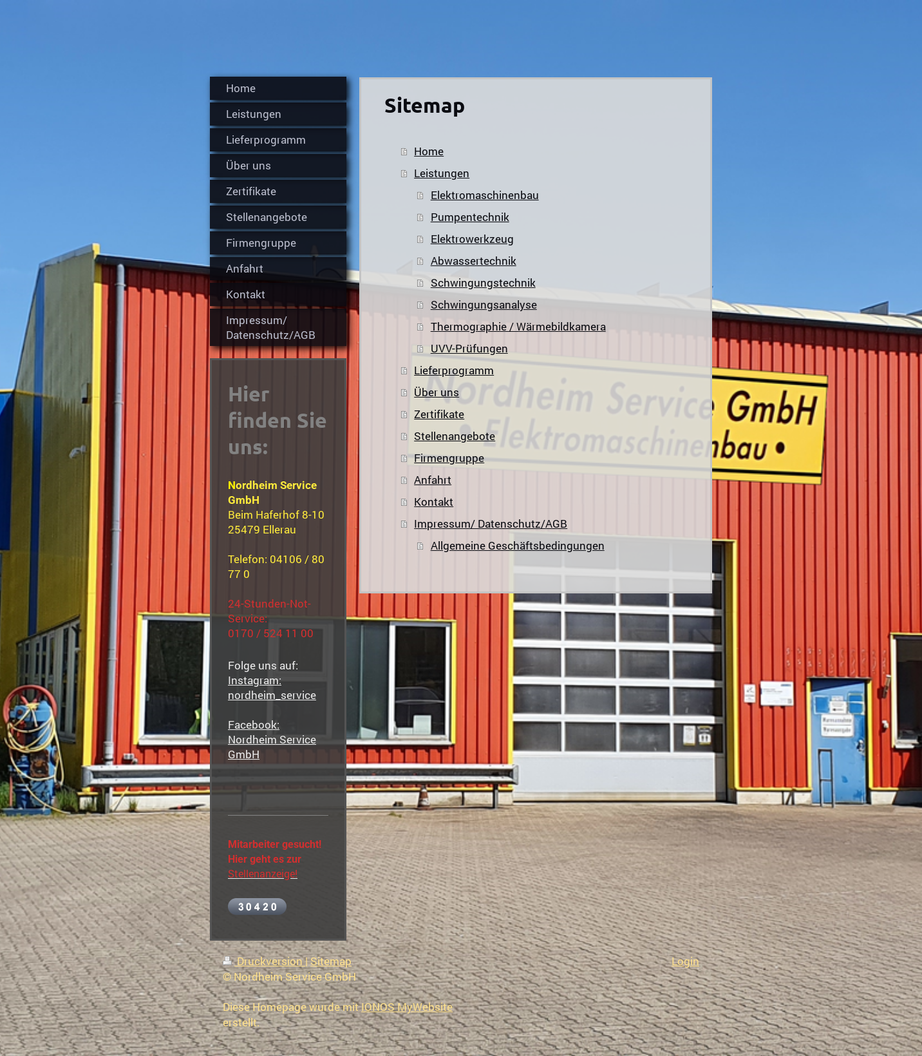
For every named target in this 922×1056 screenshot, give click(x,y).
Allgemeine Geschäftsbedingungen (518, 545)
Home (429, 151)
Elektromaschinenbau (485, 194)
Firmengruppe (449, 457)
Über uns (436, 392)
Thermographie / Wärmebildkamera (518, 326)
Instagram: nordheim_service (272, 687)
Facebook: (253, 724)
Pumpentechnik (470, 216)
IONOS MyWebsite (407, 1006)
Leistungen (441, 173)
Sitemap (331, 961)
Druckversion (264, 961)
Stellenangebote (454, 435)
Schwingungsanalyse (484, 304)
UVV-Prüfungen (469, 348)
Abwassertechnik (473, 260)
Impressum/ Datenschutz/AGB (490, 523)
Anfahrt (432, 479)
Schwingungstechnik (483, 282)
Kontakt (433, 501)
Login (685, 961)
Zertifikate (439, 414)
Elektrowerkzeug (472, 238)
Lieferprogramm (454, 370)
